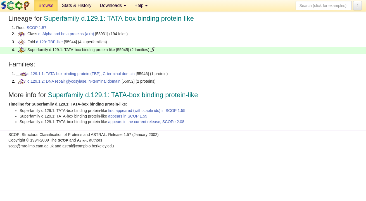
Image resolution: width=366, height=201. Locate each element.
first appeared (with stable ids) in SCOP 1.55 (146, 110)
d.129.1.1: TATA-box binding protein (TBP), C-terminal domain (81, 73)
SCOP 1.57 (36, 27)
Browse (46, 5)
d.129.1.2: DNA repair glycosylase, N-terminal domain (73, 81)
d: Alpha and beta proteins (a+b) (66, 34)
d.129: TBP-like (49, 42)
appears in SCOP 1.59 (127, 116)
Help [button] (141, 5)
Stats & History (76, 5)
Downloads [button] (113, 5)
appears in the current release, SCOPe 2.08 (146, 121)
